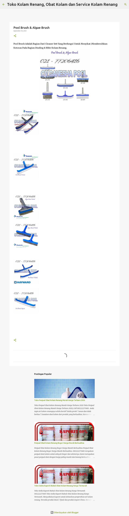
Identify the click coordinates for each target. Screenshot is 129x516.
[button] (15, 36)
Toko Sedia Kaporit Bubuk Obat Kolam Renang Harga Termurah (60, 486)
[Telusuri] (121, 4)
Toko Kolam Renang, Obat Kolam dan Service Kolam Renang (62, 4)
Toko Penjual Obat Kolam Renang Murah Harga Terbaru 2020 (59, 400)
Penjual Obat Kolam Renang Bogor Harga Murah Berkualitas (59, 443)
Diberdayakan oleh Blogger (65, 512)
